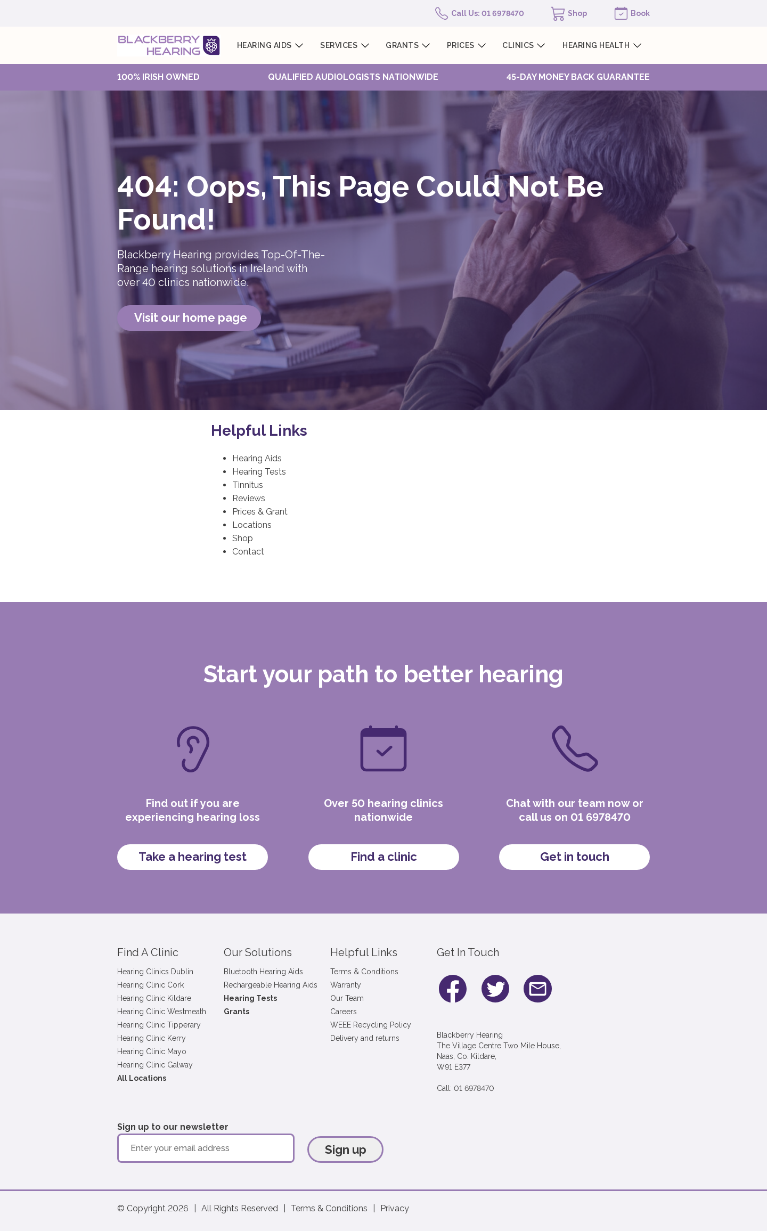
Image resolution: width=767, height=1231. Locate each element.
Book (640, 13)
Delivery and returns (364, 1038)
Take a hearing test (192, 856)
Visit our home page (190, 317)
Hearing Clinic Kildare (154, 998)
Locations (252, 525)
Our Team (347, 998)
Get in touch (574, 856)
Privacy (394, 1208)
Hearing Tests (259, 472)
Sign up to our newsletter (173, 1127)
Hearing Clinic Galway (155, 1065)
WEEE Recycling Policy (370, 1025)
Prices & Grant (260, 512)
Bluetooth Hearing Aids (263, 971)
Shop (577, 13)
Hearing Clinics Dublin (155, 971)
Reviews (248, 498)
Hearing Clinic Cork (150, 985)
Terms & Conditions (364, 971)
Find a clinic (383, 856)
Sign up (345, 1149)
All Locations (141, 1078)
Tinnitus (247, 485)
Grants (236, 1011)
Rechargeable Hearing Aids (270, 985)
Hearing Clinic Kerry (151, 1038)
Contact (248, 552)
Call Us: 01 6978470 (487, 13)
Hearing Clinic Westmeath (161, 1011)
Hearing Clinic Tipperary (159, 1025)
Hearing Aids (257, 458)
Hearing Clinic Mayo (151, 1051)
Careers (343, 1011)
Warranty (345, 985)
